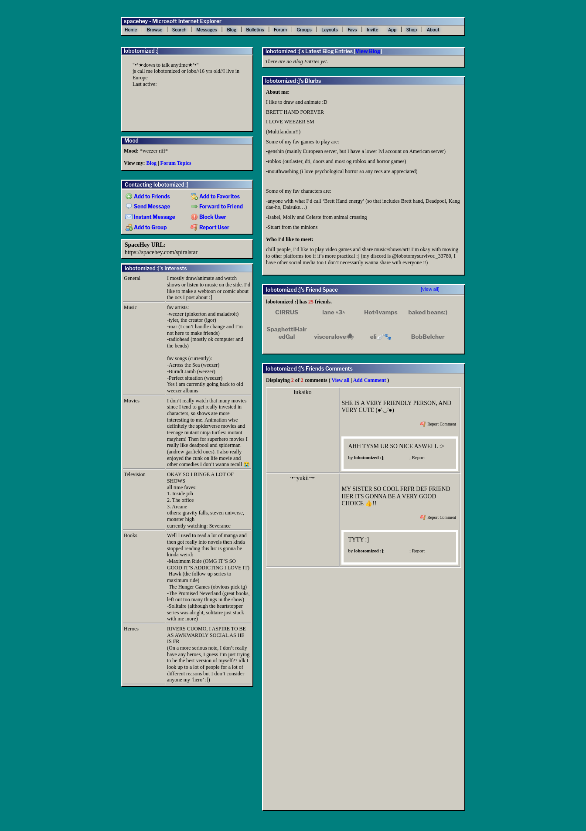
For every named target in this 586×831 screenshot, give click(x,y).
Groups (304, 29)
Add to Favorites (215, 197)
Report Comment (438, 424)
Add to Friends (147, 197)
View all (340, 380)
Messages (206, 29)
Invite (372, 29)
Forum (280, 29)
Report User (210, 228)
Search (179, 29)
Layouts (329, 29)
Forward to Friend (217, 207)
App (392, 29)
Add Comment (369, 380)
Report (418, 457)
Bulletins (255, 29)
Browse (155, 29)
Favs (352, 29)
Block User (208, 217)
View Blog (367, 51)
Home (131, 29)
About (433, 29)
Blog (231, 29)
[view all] (430, 289)
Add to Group (146, 228)
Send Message (147, 207)
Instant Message (150, 217)
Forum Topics (175, 163)
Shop (411, 29)
